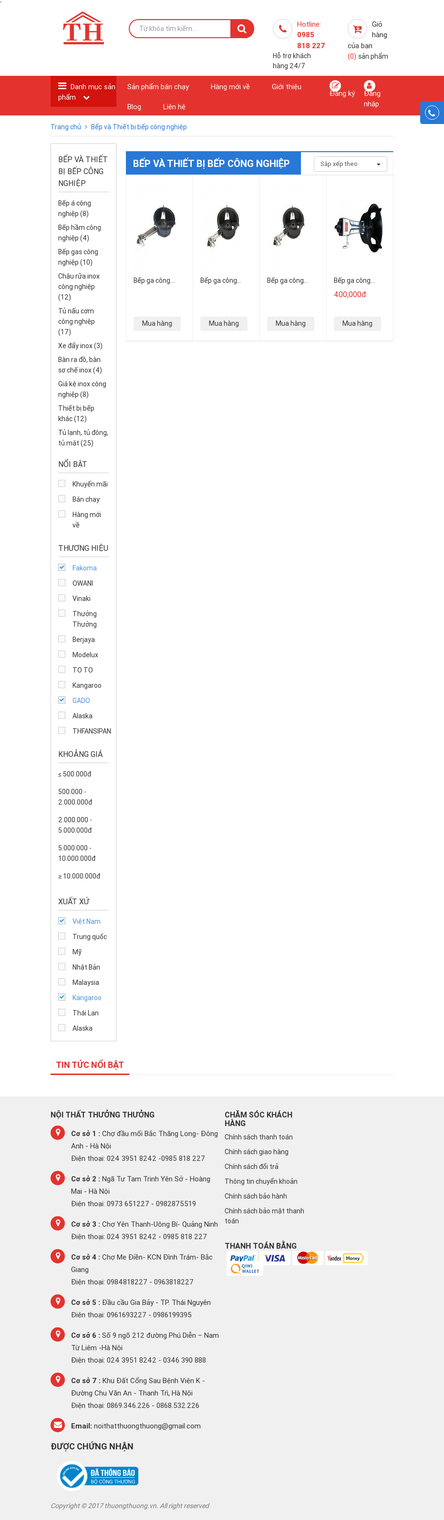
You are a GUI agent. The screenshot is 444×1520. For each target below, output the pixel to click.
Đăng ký (342, 89)
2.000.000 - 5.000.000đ (75, 825)
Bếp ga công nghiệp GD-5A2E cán (158, 280)
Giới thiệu (286, 86)
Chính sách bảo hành (256, 1196)
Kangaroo (87, 685)
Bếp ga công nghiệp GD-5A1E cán (224, 280)
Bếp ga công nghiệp (352, 280)
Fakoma (84, 568)
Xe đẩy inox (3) (80, 345)
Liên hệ (174, 106)
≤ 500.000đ (74, 774)
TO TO (82, 670)
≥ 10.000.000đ (79, 876)
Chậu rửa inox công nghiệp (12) (79, 286)
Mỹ (77, 952)
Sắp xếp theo (350, 164)
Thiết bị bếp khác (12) (76, 413)
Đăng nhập (372, 94)
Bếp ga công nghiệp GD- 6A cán (288, 280)
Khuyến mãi (90, 484)
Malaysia (85, 982)
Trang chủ (67, 127)
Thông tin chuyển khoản (261, 1181)
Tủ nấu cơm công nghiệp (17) (76, 321)
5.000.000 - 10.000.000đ (76, 853)
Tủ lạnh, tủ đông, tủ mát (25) (83, 437)
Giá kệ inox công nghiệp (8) (82, 389)
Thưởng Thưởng (84, 619)
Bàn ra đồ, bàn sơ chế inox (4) (80, 364)
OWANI (82, 583)
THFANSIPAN (90, 731)
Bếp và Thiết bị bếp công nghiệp (139, 127)
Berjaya (83, 639)
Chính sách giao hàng (257, 1152)
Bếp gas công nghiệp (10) (78, 257)
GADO (81, 700)
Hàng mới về (230, 86)
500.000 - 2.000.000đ (75, 797)
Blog (134, 106)
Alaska (82, 716)
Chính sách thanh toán (259, 1137)
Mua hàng (157, 323)
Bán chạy (86, 499)
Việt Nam (86, 921)
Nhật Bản (86, 967)
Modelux (85, 655)
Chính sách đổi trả (252, 1166)
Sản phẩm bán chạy (158, 86)
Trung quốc (89, 936)
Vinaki (81, 598)
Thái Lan (85, 1013)
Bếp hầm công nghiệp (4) (79, 232)
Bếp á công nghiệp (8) (74, 208)
